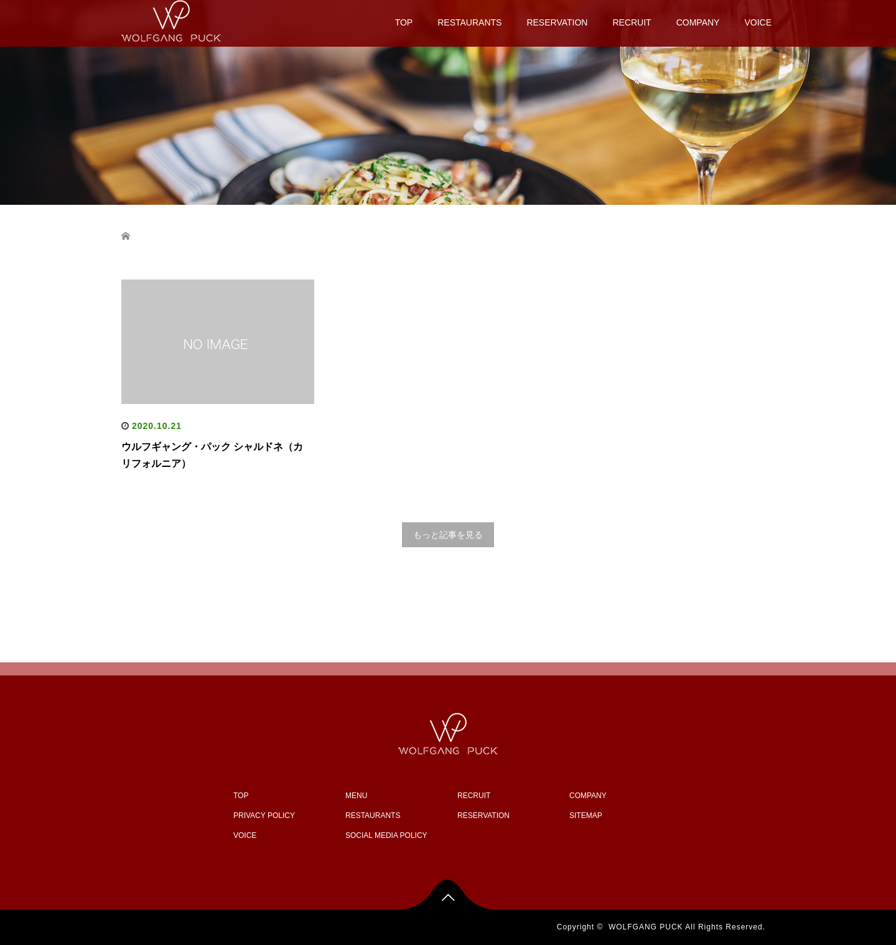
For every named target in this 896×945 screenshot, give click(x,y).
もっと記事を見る (448, 535)
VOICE (758, 22)
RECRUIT (631, 22)
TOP (404, 22)
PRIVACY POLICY (264, 815)
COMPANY (698, 22)
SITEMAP (585, 815)
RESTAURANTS (469, 22)
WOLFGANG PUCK (646, 927)
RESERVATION (556, 22)
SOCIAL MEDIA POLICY (386, 835)
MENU (356, 795)
